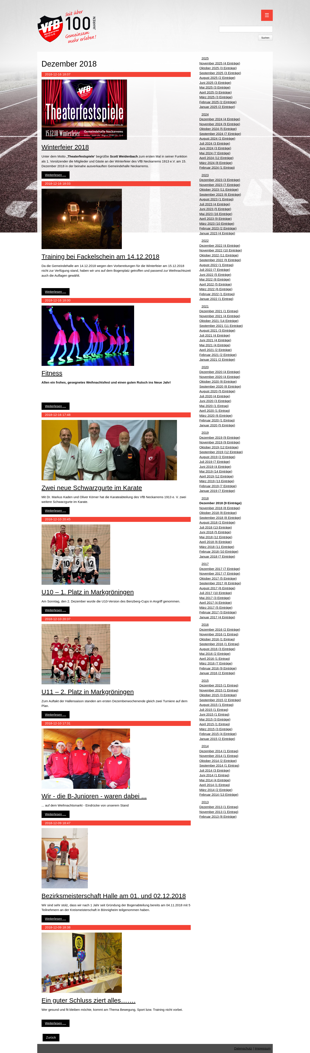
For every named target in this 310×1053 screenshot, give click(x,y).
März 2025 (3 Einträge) (215, 97)
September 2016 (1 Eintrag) (219, 644)
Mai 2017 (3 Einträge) (214, 598)
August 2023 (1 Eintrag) (216, 199)
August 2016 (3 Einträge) (217, 649)
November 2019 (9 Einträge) (219, 442)
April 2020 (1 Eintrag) (214, 410)
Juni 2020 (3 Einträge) (215, 401)
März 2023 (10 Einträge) (216, 223)
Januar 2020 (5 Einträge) (217, 425)
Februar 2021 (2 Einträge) (218, 355)
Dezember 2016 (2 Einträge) (219, 629)
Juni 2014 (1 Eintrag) (214, 775)
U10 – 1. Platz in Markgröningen (88, 592)
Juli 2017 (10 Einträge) (215, 593)
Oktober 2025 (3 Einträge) (218, 68)
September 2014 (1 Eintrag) (219, 765)
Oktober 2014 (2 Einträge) (218, 761)
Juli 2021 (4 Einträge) (214, 335)
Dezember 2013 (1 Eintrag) (218, 807)
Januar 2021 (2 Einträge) (217, 359)
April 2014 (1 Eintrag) (214, 785)
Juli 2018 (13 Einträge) (215, 527)
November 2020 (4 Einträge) (219, 377)
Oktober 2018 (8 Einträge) (218, 513)
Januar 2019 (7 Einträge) (217, 491)
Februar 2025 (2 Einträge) (218, 102)
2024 (205, 114)
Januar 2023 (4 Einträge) (217, 233)
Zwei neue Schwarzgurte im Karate (92, 487)
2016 (205, 624)
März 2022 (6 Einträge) (215, 289)
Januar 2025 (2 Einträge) (217, 107)
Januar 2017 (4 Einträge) (217, 617)
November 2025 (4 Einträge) (219, 63)
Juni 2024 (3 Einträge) (215, 148)
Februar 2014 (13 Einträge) (218, 794)
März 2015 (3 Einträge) (215, 729)
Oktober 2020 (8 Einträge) (218, 381)
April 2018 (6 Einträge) (215, 542)
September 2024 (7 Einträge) (220, 134)
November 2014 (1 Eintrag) (218, 756)
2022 (205, 240)
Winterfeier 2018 (65, 147)
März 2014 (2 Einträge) (215, 790)
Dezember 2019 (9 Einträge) (219, 437)
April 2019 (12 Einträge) (216, 476)
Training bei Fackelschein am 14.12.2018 (101, 256)
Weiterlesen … (55, 175)
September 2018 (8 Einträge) (220, 517)
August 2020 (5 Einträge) (217, 391)
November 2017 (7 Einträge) (219, 573)
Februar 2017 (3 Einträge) (218, 612)
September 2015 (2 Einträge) (220, 700)
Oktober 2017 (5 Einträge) (218, 578)
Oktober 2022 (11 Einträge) (219, 255)
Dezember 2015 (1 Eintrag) (218, 685)
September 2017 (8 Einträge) (220, 583)
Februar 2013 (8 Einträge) (218, 816)
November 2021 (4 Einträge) (219, 316)
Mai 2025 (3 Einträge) (214, 87)
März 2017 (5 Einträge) (215, 607)
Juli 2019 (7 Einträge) (214, 461)
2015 (205, 680)
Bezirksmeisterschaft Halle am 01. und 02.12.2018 (114, 895)
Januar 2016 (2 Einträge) (217, 673)
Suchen (265, 37)
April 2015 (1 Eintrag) (214, 724)
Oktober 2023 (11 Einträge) (219, 189)
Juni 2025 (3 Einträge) (215, 82)
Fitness (52, 373)
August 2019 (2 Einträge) (217, 457)
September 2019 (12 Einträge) (221, 452)
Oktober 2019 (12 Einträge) (219, 447)
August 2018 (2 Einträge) (217, 522)
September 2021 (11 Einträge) (221, 326)
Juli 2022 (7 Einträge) (214, 269)
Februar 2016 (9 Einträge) (218, 668)
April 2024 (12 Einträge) (216, 158)
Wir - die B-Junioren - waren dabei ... (94, 796)
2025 (205, 58)
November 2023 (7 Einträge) (219, 185)
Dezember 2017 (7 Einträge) (219, 569)
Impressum (263, 1048)
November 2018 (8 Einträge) (219, 508)
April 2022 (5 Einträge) (215, 284)
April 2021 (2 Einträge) (215, 350)
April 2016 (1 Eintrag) (214, 658)
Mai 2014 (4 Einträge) (214, 780)
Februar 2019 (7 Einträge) (218, 486)
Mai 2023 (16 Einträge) (215, 214)
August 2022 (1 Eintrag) (216, 265)
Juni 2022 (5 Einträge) (215, 274)
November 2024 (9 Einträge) (219, 124)
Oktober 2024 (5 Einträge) (218, 129)
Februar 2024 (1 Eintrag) (217, 167)
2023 (205, 175)
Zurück (51, 1037)
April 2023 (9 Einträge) (215, 218)
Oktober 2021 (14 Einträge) (219, 321)
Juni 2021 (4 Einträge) (215, 340)
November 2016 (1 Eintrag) (218, 634)
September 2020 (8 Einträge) (220, 386)
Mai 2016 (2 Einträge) (214, 653)
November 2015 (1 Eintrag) (218, 690)
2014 (205, 746)
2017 (205, 564)
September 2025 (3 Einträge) (220, 73)
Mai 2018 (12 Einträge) (215, 537)
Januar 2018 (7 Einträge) (217, 556)
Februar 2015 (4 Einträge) (218, 734)
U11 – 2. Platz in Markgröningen (88, 691)
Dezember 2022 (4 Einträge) (219, 245)
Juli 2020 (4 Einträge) (214, 396)
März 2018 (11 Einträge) (216, 547)
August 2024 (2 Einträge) (217, 138)
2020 (205, 367)
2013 (205, 802)
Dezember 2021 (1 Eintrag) (218, 311)
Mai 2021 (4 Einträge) (214, 345)
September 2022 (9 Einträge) (220, 260)
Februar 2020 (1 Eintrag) (217, 420)
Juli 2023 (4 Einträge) (214, 204)
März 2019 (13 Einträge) (216, 481)
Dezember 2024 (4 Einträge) (219, 119)
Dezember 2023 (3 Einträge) (219, 180)
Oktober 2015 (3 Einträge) (218, 695)
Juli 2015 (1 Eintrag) (213, 709)
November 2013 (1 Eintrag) (218, 812)
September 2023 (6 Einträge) (220, 194)
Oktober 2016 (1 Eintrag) (217, 639)
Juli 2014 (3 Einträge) (214, 770)
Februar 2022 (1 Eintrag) (217, 294)
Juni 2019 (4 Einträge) (215, 466)
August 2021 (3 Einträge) (217, 330)
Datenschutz (243, 1048)
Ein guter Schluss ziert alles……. (89, 1000)
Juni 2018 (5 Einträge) (215, 532)
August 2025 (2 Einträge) (217, 78)
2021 (205, 306)
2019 (205, 432)
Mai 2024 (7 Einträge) (214, 153)
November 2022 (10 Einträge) (220, 250)
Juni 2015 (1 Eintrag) (214, 714)
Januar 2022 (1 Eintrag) (216, 299)
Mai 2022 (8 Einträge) (214, 279)
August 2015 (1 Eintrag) (216, 705)
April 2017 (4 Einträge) (215, 602)
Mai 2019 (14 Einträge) (215, 471)
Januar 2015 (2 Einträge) (217, 739)
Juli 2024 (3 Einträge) (214, 143)
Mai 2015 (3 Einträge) (214, 719)
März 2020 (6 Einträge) (215, 415)
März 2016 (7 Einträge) (215, 663)
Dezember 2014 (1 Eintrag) (218, 751)
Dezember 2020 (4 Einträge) (219, 372)
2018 (205, 498)
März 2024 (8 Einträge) (215, 163)
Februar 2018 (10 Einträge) (218, 551)
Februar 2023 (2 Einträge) (218, 228)
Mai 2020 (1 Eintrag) (214, 406)
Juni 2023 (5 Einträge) (215, 209)
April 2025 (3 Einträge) (215, 92)
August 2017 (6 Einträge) (217, 588)
